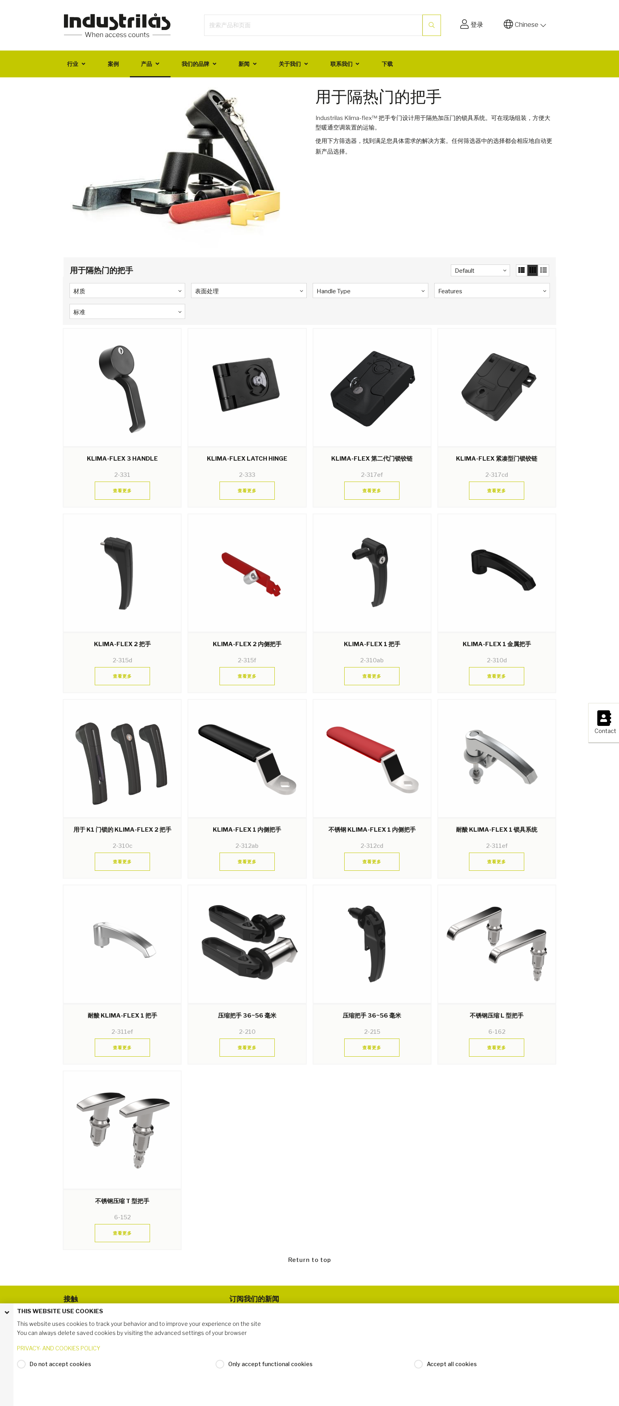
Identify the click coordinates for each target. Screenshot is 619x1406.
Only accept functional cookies (270, 1364)
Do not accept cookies (60, 1364)
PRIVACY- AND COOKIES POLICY (58, 1348)
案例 (113, 63)
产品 (146, 63)
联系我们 (341, 63)
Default (465, 270)
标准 (79, 312)
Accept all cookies (452, 1364)
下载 (387, 63)
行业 (72, 63)
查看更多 (122, 490)
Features (450, 291)
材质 (79, 291)
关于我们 (290, 63)
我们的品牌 (195, 63)
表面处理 (207, 291)
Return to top (309, 1260)
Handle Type (334, 291)
